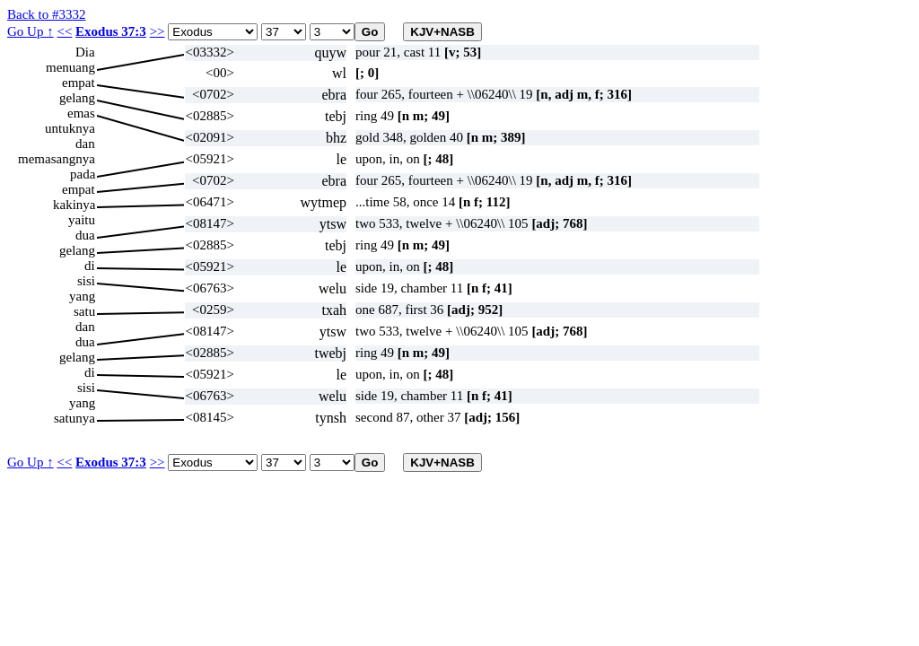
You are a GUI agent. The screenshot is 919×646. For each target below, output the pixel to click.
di (89, 265)
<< (64, 31)
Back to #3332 (46, 14)
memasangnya (56, 159)
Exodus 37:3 (110, 31)
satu (84, 311)
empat (78, 82)
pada (82, 174)
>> (157, 31)
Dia (85, 52)
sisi (86, 281)
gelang (77, 98)
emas (81, 113)
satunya (74, 418)
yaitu (81, 220)
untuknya (70, 128)
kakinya (74, 204)
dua (85, 235)
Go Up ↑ (30, 31)
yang (82, 296)
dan (85, 143)
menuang (70, 67)
